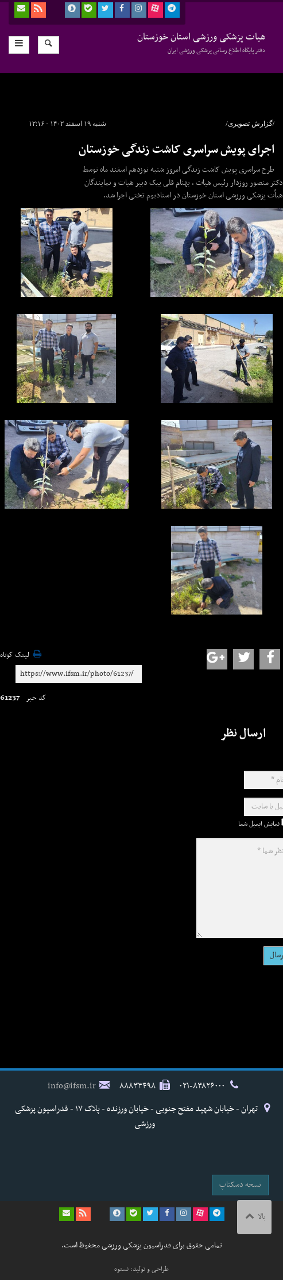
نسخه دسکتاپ (240, 1184)
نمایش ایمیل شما (259, 824)
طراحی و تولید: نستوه (141, 1269)
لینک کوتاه (14, 655)
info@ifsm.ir (72, 1086)
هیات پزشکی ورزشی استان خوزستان (201, 42)
